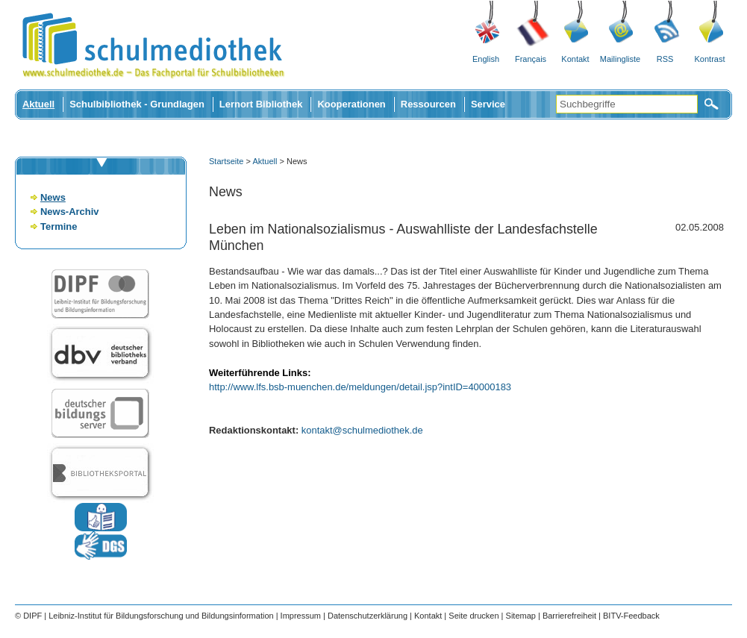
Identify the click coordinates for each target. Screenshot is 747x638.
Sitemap (521, 615)
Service (488, 104)
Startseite (226, 161)
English (485, 58)
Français (530, 58)
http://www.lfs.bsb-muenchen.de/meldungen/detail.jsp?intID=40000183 (360, 387)
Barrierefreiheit (569, 615)
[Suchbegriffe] (627, 104)
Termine (58, 226)
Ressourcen (428, 104)
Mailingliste (620, 58)
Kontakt (575, 58)
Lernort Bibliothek (261, 104)
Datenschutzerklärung (367, 615)
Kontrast (710, 58)
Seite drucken (473, 615)
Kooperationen (351, 104)
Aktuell (38, 104)
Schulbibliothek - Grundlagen (136, 104)
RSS (665, 58)
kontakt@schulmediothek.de (362, 430)
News (53, 197)
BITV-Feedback (631, 615)
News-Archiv (69, 211)
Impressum (301, 615)
